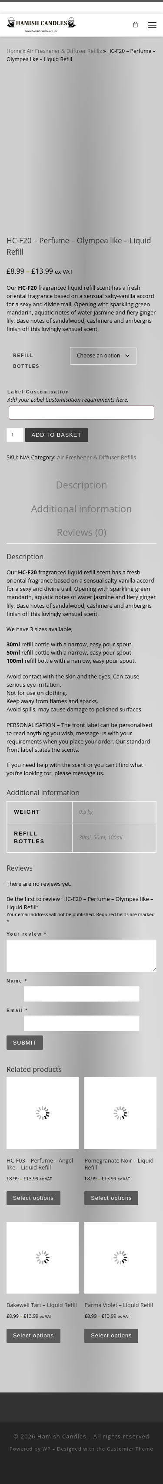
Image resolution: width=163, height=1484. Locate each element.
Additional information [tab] (81, 508)
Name (17, 980)
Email (17, 1010)
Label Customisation (38, 391)
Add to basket (56, 435)
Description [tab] (81, 484)
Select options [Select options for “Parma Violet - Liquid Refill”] (111, 1335)
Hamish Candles (61, 1436)
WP (47, 1448)
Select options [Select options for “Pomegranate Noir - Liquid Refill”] (111, 1198)
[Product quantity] (15, 435)
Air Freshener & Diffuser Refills (64, 51)
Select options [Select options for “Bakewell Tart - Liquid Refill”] (33, 1335)
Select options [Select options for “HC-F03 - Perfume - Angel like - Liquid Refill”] (33, 1198)
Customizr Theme (130, 1448)
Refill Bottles (26, 360)
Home (14, 51)
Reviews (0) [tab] (81, 531)
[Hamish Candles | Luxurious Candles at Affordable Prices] (41, 23)
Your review (27, 934)
